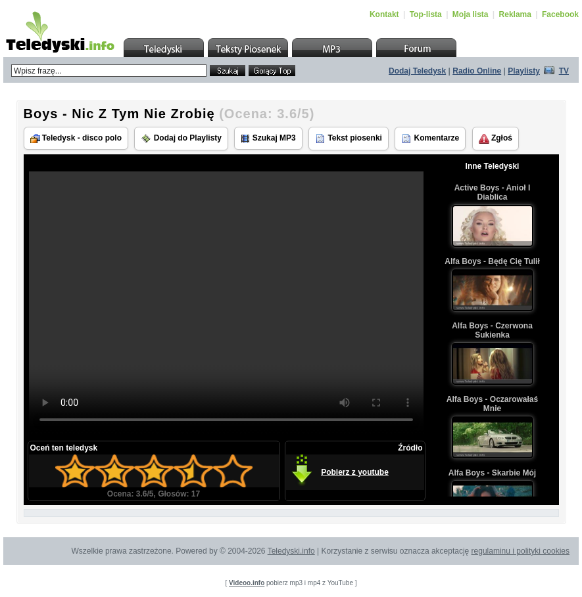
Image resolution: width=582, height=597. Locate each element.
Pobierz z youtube (355, 472)
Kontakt (384, 14)
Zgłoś (495, 138)
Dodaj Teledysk (417, 71)
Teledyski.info (291, 551)
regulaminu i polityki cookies (521, 551)
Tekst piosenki (348, 138)
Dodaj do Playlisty (181, 138)
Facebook (560, 14)
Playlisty (524, 71)
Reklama (515, 14)
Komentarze (430, 138)
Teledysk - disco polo (76, 138)
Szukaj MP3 (268, 138)
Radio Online (476, 71)
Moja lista (470, 14)
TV (564, 71)
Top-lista (426, 14)
